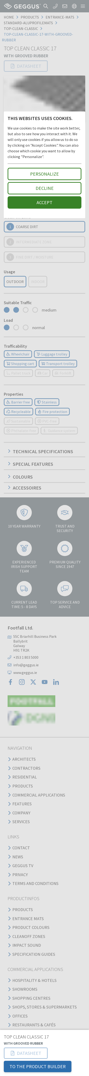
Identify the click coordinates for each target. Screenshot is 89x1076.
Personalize (44, 174)
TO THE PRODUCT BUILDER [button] (37, 1066)
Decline (45, 188)
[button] (26, 1053)
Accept (44, 202)
